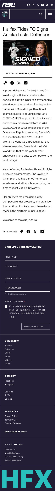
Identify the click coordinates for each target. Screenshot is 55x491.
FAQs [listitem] (7, 364)
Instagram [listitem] (9, 384)
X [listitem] (5, 388)
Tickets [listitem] (8, 345)
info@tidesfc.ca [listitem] (12, 453)
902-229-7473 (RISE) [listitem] (14, 457)
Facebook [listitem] (9, 381)
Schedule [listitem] (9, 349)
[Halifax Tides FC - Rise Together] (9, 5)
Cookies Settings (13, 423)
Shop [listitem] (7, 353)
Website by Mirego (16, 431)
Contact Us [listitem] (10, 449)
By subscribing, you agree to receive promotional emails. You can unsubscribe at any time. (27, 311)
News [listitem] (7, 356)
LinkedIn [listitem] (8, 399)
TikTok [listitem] (8, 395)
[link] (28, 4)
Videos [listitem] (8, 360)
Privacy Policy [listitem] (11, 416)
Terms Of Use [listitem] (11, 420)
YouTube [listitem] (9, 392)
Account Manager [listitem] (13, 460)
